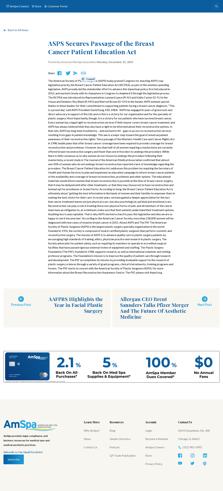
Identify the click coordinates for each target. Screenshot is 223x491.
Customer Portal (55, 6)
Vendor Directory (120, 438)
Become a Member (156, 438)
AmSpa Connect (17, 6)
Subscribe (14, 459)
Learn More (92, 422)
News (87, 438)
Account (150, 422)
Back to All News (15, 30)
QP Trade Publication (123, 455)
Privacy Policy (153, 463)
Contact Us (90, 447)
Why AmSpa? (92, 430)
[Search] (217, 6)
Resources (117, 422)
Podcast (115, 447)
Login (148, 430)
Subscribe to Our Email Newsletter (23, 452)
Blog (112, 430)
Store (36, 6)
